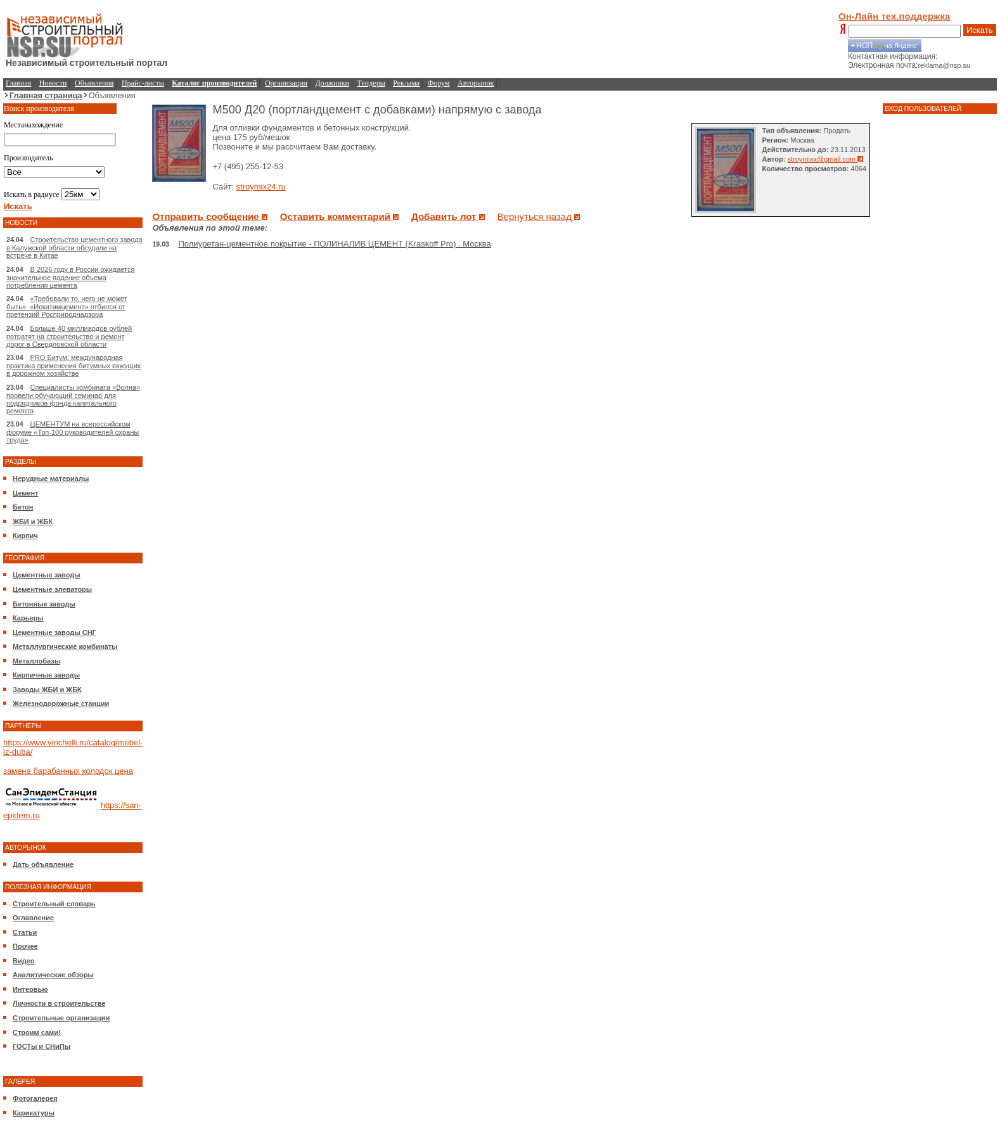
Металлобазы (36, 661)
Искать (979, 30)
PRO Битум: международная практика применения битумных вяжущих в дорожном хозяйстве (73, 365)
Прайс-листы (143, 83)
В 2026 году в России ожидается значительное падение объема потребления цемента (70, 277)
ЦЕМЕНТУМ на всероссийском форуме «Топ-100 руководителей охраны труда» (72, 432)
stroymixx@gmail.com (826, 159)
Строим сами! (37, 1032)
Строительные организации (61, 1018)
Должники (332, 83)
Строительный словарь (54, 904)
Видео (24, 961)
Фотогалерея (35, 1098)
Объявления (94, 83)
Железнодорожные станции (61, 703)
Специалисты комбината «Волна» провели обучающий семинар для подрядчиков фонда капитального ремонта (73, 398)
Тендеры (371, 83)
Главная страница (46, 95)
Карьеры (28, 618)
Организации (286, 83)
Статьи (25, 932)
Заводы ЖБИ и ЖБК (47, 689)
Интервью (30, 989)
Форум (439, 83)
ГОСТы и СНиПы (41, 1046)
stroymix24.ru (261, 186)
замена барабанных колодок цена (68, 771)
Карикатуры (33, 1113)
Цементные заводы (46, 575)
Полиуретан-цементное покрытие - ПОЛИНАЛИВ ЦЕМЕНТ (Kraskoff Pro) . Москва (335, 243)
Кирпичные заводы (46, 675)
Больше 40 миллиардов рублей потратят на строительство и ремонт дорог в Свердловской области (69, 336)
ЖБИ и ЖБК (33, 521)
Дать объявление (43, 864)
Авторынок (476, 83)
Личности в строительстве (59, 1003)
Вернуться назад (538, 216)
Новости (53, 83)
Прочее (25, 946)
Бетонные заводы (44, 604)
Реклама (406, 83)
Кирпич (25, 535)
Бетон (23, 507)
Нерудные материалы (51, 478)
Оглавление (33, 917)
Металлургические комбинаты (65, 646)
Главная (18, 83)
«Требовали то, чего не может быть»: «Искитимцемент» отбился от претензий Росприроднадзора (66, 306)
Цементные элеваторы (52, 589)
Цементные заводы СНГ (54, 632)
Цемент (25, 493)
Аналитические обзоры (53, 975)
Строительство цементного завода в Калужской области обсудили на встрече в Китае (74, 247)
